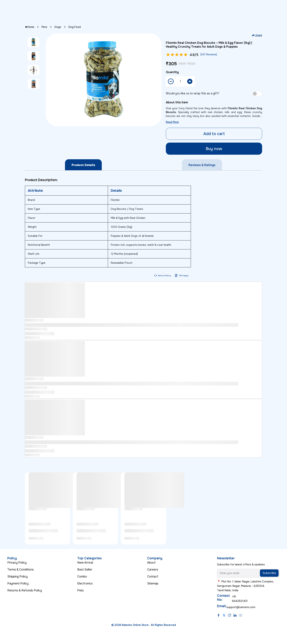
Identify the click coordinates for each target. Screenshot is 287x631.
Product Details (83, 165)
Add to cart (214, 133)
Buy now (214, 148)
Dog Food (74, 27)
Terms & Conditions (20, 569)
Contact (152, 576)
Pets (44, 27)
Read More (172, 122)
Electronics (85, 583)
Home (29, 27)
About (151, 562)
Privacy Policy (17, 562)
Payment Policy (18, 583)
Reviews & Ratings (202, 165)
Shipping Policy (17, 576)
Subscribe (269, 573)
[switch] (257, 93)
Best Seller (84, 569)
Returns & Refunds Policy (24, 590)
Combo (82, 576)
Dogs (58, 27)
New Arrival (85, 562)
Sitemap (152, 583)
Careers (152, 569)
